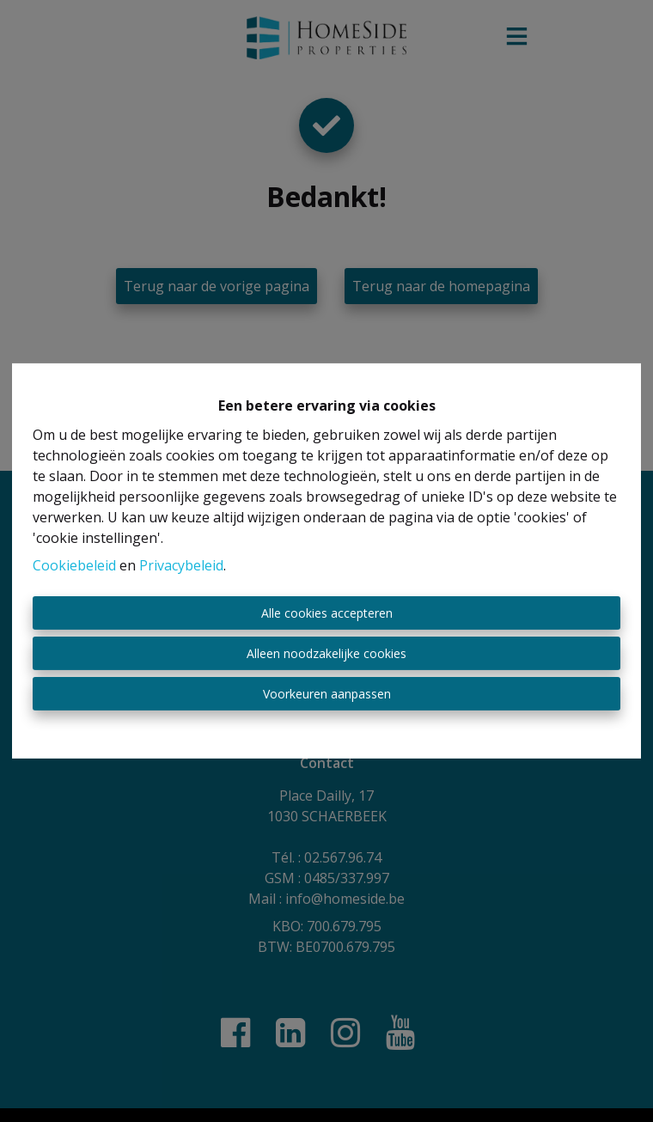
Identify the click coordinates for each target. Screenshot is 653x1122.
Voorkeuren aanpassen (327, 694)
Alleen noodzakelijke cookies (326, 653)
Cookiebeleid (74, 565)
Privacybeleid (181, 565)
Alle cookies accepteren (327, 613)
